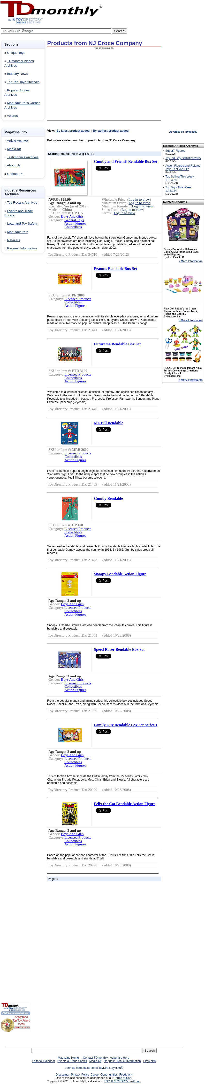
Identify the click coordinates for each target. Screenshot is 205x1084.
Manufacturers (17, 232)
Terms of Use (122, 1078)
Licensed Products (77, 299)
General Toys (74, 220)
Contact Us (15, 174)
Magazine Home (68, 1057)
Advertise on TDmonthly (183, 131)
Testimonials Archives (22, 157)
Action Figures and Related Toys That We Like (182, 167)
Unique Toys (16, 53)
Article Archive (17, 140)
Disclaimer (62, 1074)
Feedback (125, 1074)
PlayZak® (149, 1061)
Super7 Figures (175, 150)
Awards (12, 115)
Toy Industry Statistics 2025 (183, 158)
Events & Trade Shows (72, 1061)
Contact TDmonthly (95, 1057)
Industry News (17, 73)
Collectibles (73, 227)
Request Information (22, 248)
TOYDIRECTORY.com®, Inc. (122, 1081)
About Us (14, 165)
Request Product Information (122, 1061)
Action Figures (75, 223)
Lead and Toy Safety (22, 223)
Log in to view (139, 199)
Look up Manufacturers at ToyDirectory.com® (94, 1068)
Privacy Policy (80, 1074)
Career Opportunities (104, 1074)
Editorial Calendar (43, 1061)
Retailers (13, 240)
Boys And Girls (72, 216)
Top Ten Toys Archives (23, 82)
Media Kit (14, 149)
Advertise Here (119, 1057)
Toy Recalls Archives (22, 202)
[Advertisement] (15, 334)
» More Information (191, 261)
